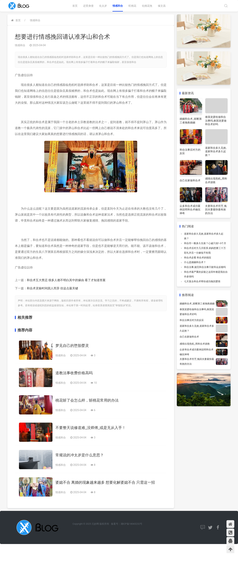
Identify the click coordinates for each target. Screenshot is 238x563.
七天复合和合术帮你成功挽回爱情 (202, 281)
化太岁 (103, 5)
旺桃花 (132, 5)
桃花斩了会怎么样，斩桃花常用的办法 (87, 400)
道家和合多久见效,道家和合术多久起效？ (215, 151)
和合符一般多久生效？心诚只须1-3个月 (205, 243)
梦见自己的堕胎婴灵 (72, 345)
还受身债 (88, 5)
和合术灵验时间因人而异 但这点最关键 (52, 288)
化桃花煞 (147, 5)
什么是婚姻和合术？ (195, 262)
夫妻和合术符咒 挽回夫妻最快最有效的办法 (215, 209)
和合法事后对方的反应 (192, 320)
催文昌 (162, 5)
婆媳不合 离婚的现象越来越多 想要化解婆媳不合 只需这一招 (105, 482)
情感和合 (117, 5)
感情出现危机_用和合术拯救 (195, 343)
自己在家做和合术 (190, 180)
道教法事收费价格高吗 (74, 373)
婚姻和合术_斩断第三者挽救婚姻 (197, 303)
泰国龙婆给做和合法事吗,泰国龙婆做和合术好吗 (215, 120)
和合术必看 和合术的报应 (197, 257)
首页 (75, 5)
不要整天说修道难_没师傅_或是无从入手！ (90, 427)
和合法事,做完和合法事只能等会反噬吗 (205, 267)
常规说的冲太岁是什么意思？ (79, 455)
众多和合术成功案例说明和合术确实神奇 (190, 209)
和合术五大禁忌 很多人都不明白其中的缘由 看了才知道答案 (66, 280)
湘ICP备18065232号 (131, 523)
